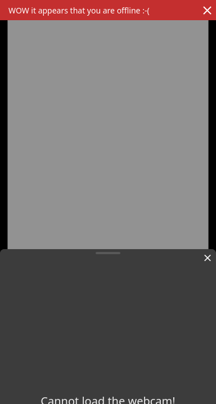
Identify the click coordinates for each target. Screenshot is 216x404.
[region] (107, 188)
